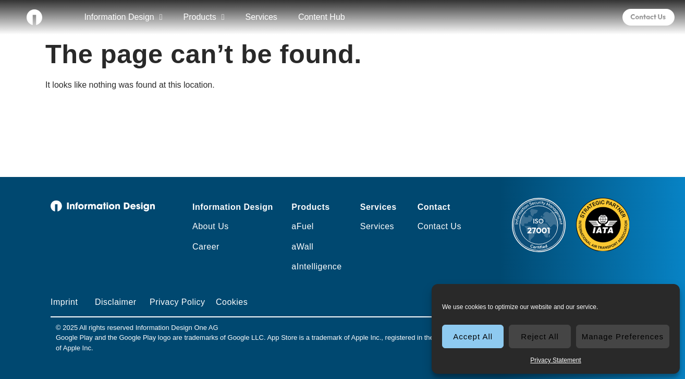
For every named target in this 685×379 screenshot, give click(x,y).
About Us (210, 226)
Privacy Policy (177, 302)
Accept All (473, 336)
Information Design (123, 17)
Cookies (232, 302)
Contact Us (439, 226)
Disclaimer (116, 302)
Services (261, 17)
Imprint (64, 302)
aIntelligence (316, 266)
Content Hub (321, 17)
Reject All (540, 336)
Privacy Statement (555, 360)
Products (204, 17)
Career (205, 246)
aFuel (302, 226)
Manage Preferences (623, 336)
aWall (302, 246)
